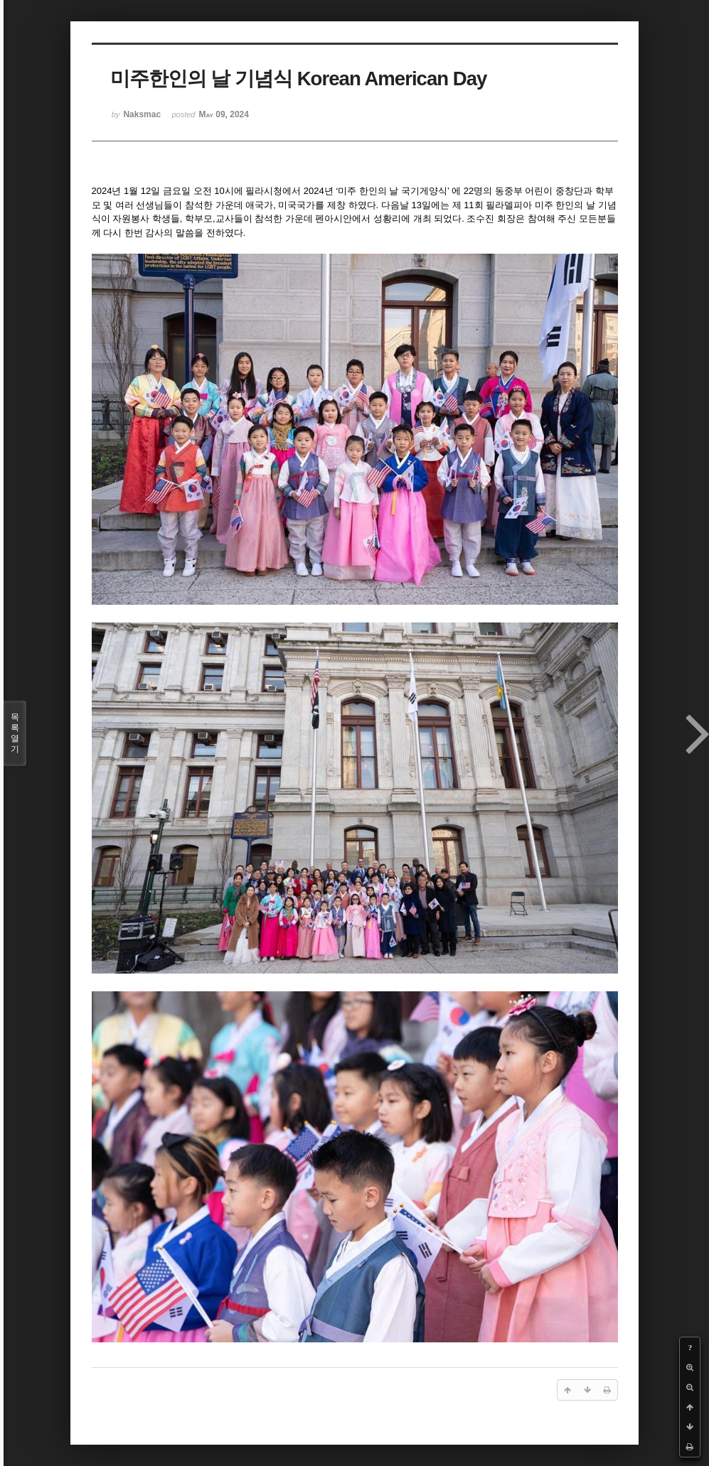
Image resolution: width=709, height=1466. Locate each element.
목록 (15, 733)
